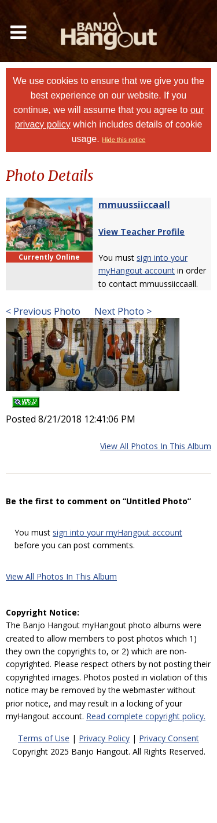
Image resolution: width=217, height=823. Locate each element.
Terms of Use (43, 738)
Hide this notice (123, 139)
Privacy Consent (169, 738)
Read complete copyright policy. (145, 716)
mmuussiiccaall (134, 204)
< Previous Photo (43, 311)
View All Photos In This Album (155, 445)
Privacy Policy (104, 738)
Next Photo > (122, 311)
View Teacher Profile (141, 231)
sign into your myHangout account (117, 532)
